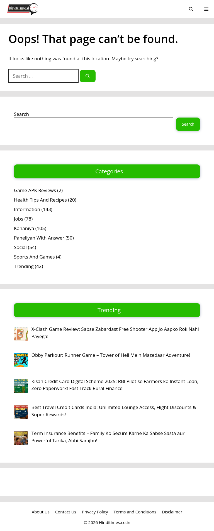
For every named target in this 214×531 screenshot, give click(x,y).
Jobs (18, 219)
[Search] (88, 76)
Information (27, 209)
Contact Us (65, 512)
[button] (191, 9)
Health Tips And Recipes (40, 200)
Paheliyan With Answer (39, 238)
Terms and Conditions (134, 512)
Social (20, 247)
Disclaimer (172, 512)
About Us (41, 512)
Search (21, 114)
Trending (24, 266)
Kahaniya (24, 228)
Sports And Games (34, 256)
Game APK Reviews (35, 190)
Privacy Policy (95, 512)
